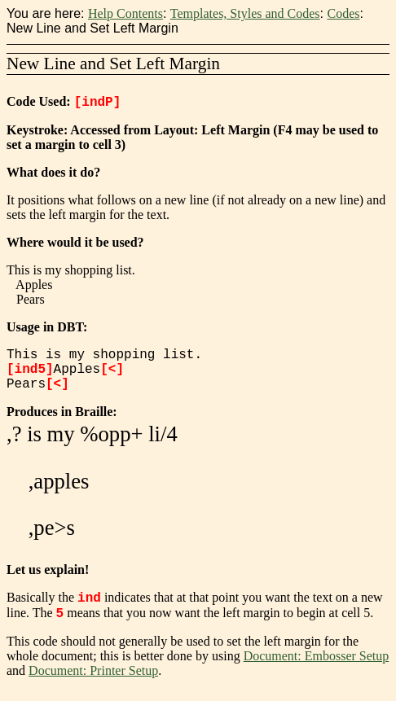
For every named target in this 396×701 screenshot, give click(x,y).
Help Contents (125, 13)
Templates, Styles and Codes (245, 13)
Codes (343, 13)
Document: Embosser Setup (316, 666)
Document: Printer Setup (93, 680)
